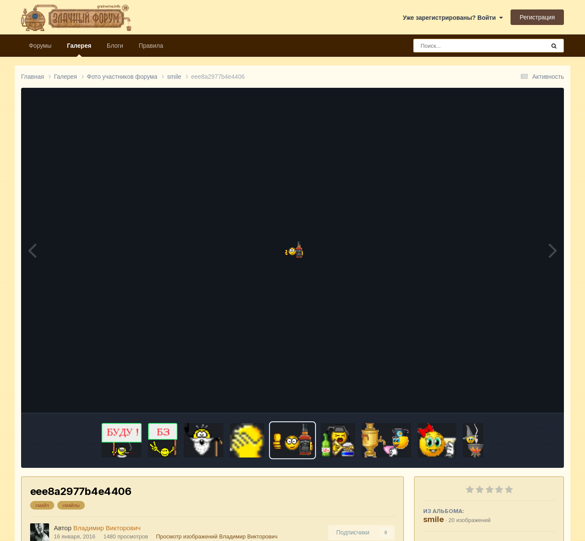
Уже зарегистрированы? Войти (453, 17)
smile (433, 519)
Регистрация (537, 17)
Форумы (40, 45)
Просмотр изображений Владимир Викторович (217, 536)
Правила (151, 45)
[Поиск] (463, 45)
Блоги (115, 45)
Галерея (79, 49)
